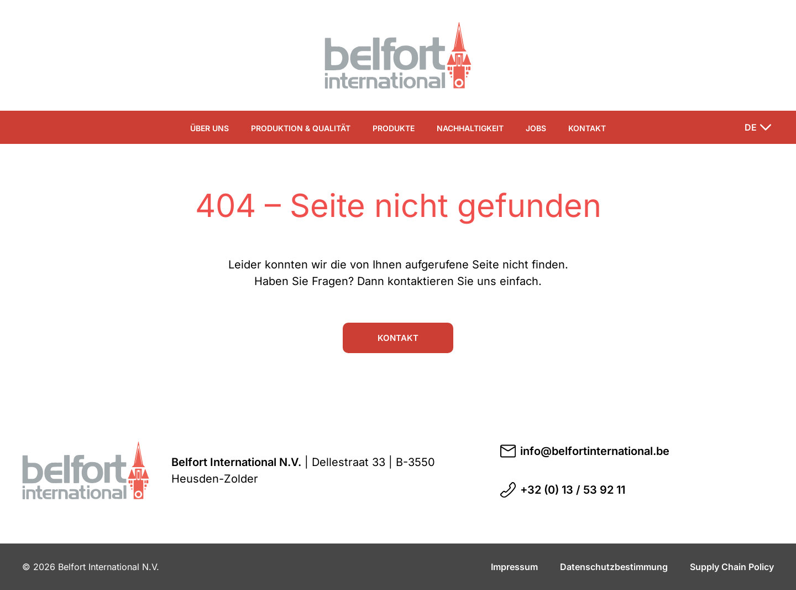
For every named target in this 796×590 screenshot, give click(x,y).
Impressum (514, 566)
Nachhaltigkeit (470, 128)
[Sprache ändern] (758, 127)
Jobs (536, 128)
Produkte (394, 128)
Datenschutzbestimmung (614, 566)
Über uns (209, 128)
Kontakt (587, 128)
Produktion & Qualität (300, 128)
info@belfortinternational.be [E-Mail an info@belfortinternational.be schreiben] (584, 451)
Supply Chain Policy (732, 566)
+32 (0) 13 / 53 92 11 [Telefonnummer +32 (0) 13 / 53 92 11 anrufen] (562, 490)
